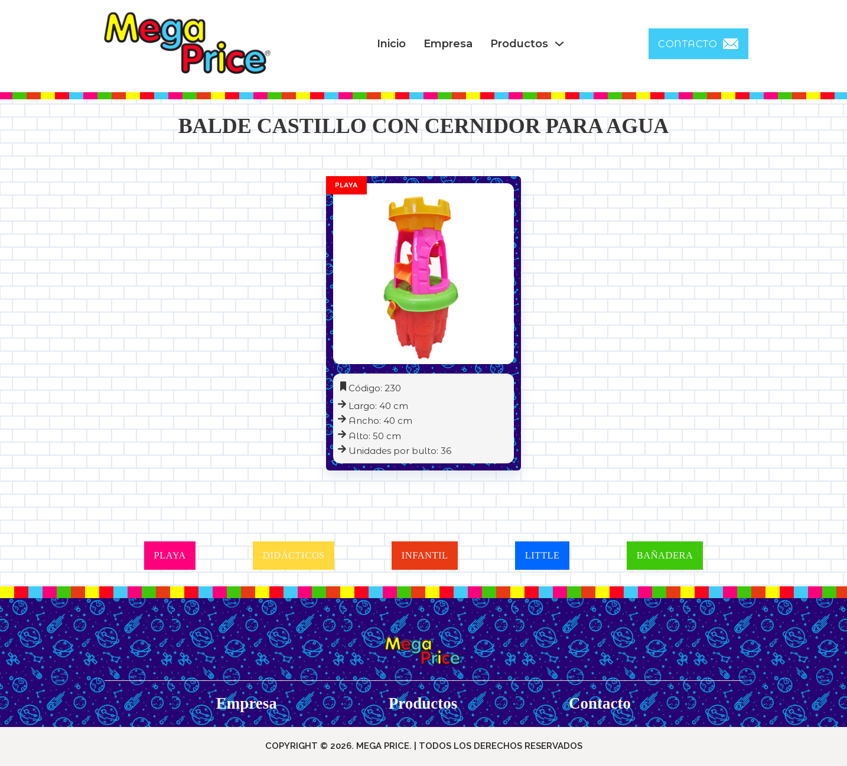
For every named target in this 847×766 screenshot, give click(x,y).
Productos (519, 43)
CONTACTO (698, 43)
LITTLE (542, 555)
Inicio (391, 43)
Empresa (448, 43)
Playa (346, 185)
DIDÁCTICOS (294, 555)
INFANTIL (425, 555)
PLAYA (170, 555)
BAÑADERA (665, 555)
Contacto (600, 703)
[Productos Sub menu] (559, 43)
